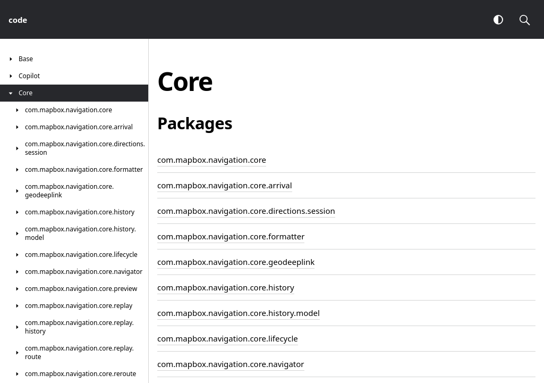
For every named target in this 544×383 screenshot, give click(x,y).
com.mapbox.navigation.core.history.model (238, 312)
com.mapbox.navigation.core (211, 159)
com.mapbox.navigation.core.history (225, 287)
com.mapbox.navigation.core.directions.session (246, 210)
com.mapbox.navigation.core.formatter (230, 236)
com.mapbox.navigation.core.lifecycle (227, 338)
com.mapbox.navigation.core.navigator (230, 364)
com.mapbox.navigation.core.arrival (224, 185)
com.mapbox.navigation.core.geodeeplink (235, 261)
